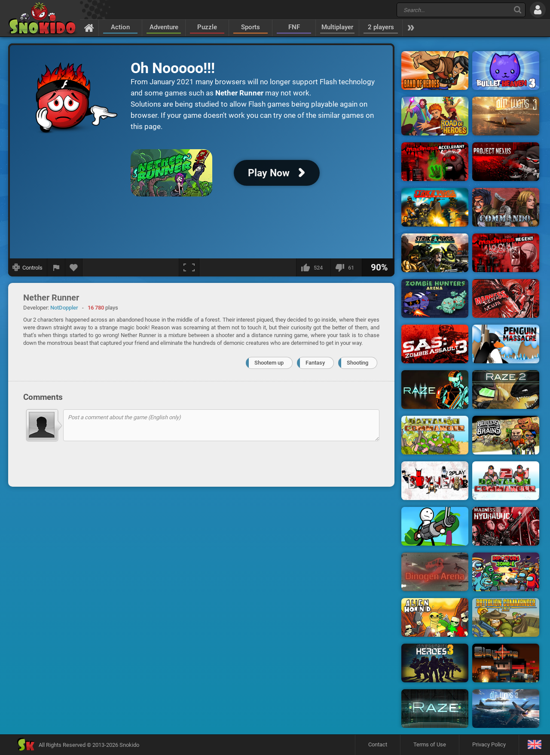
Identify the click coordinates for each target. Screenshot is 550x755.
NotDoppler (64, 307)
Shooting (357, 362)
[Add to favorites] (73, 267)
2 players (381, 27)
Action (120, 27)
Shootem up (269, 362)
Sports (250, 27)
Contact (377, 744)
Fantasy (315, 362)
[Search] (517, 9)
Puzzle (207, 27)
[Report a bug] (56, 267)
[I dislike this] (346, 267)
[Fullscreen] (189, 267)
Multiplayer (337, 27)
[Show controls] (27, 267)
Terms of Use (429, 744)
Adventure (164, 27)
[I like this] (313, 267)
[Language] (534, 745)
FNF (294, 27)
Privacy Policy (489, 744)
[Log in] (538, 10)
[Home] (89, 27)
